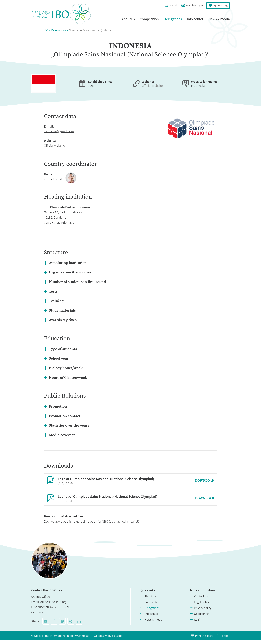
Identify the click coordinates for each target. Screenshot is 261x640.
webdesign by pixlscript (108, 636)
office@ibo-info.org (53, 602)
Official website (152, 86)
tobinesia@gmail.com (59, 131)
